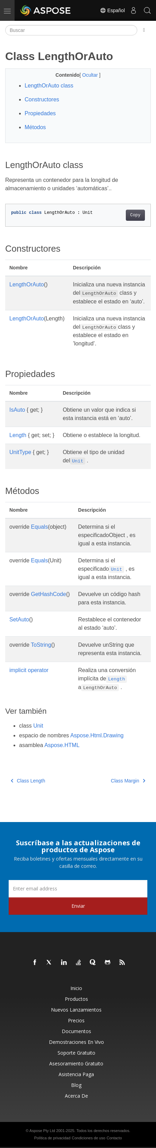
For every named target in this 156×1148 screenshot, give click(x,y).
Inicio (76, 988)
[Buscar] (71, 30)
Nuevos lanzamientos (76, 1009)
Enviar (78, 906)
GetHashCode (48, 594)
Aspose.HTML (61, 745)
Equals (39, 527)
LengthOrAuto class (49, 86)
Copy (135, 215)
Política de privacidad (52, 1138)
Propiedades (40, 113)
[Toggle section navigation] (144, 30)
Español (112, 10)
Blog (76, 1085)
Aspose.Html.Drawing (97, 735)
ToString (41, 645)
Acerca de (76, 1095)
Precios (76, 1020)
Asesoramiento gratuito (76, 1063)
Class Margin (128, 781)
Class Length (28, 781)
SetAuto (19, 619)
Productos (76, 999)
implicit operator (29, 670)
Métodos (35, 127)
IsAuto (17, 410)
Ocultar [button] (90, 75)
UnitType (20, 452)
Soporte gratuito (76, 1052)
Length (17, 435)
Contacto (114, 1138)
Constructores (42, 99)
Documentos (76, 1031)
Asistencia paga (76, 1074)
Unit (38, 726)
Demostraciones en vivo (76, 1042)
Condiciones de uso (88, 1138)
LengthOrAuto (26, 284)
